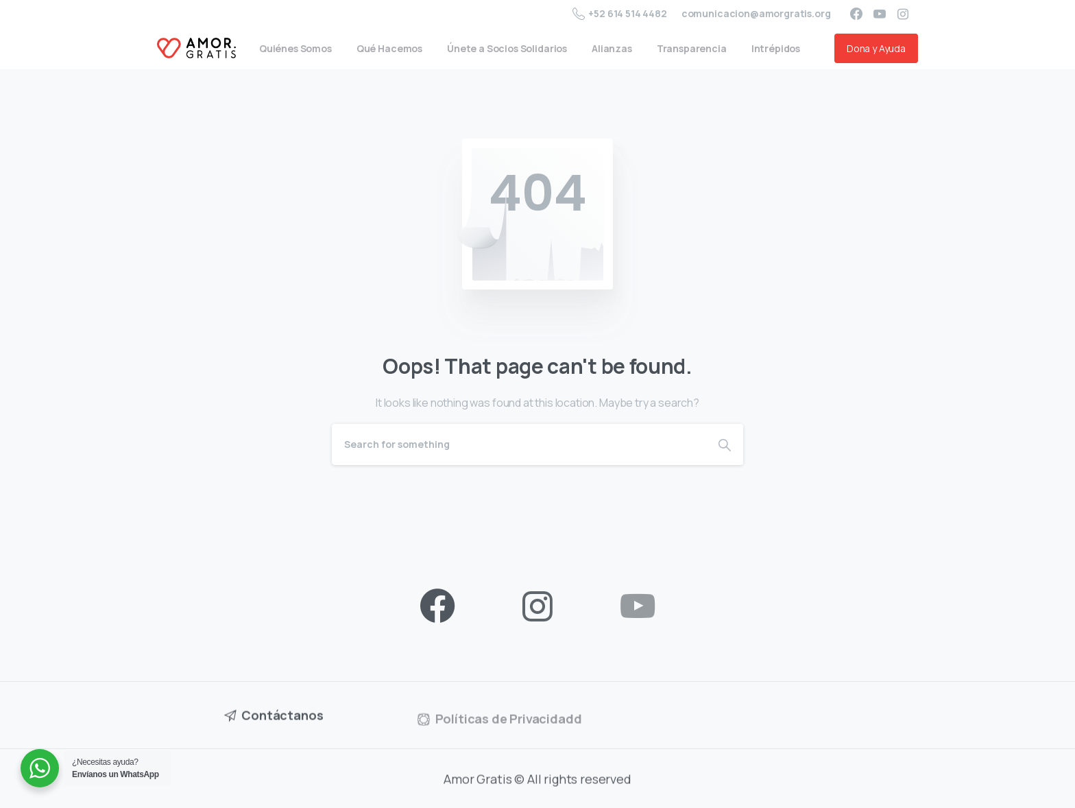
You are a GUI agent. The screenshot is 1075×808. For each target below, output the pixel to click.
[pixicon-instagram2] (537, 607)
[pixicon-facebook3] (437, 607)
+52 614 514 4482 (619, 14)
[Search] (519, 444)
